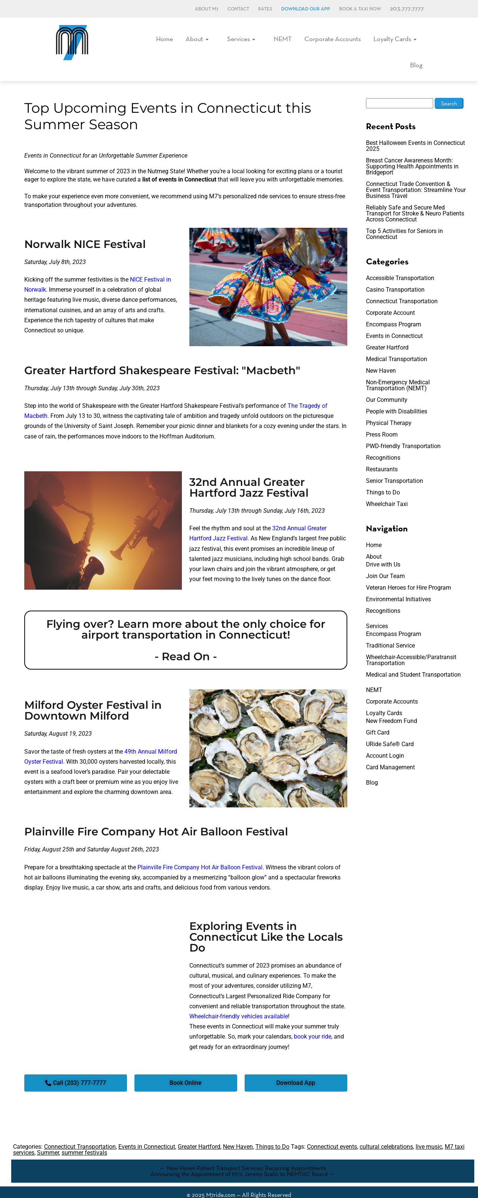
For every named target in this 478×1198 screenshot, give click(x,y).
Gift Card (377, 718)
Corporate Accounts (315, 41)
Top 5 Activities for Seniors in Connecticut (404, 220)
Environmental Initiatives (398, 585)
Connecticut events (332, 1132)
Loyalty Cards (373, 41)
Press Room (382, 420)
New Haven (381, 356)
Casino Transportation (395, 275)
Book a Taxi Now (360, 9)
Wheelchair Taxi (387, 490)
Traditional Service (390, 631)
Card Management (390, 753)
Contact (238, 9)
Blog (418, 41)
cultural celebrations (386, 1132)
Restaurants (382, 455)
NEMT (267, 41)
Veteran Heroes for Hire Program (408, 573)
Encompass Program (393, 310)
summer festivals (84, 1138)
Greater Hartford (387, 333)
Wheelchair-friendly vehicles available (238, 1002)
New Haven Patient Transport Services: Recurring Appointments (242, 1154)
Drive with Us (383, 550)
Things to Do (383, 478)
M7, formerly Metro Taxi (72, 42)
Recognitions (383, 443)
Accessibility (261, 1190)
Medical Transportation (396, 345)
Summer (48, 1138)
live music (429, 1132)
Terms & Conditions (223, 1190)
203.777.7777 (407, 9)
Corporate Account (390, 298)
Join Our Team (385, 562)
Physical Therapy (389, 409)
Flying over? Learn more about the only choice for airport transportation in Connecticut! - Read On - (185, 626)
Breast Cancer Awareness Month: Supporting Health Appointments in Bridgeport (412, 152)
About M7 (206, 9)
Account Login (385, 741)
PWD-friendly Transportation (403, 432)
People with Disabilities (396, 397)
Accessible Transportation (400, 264)
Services (227, 41)
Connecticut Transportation (402, 287)
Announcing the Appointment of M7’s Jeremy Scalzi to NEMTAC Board (242, 1160)
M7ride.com (220, 1181)
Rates (265, 9)
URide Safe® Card (390, 730)
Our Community (386, 385)
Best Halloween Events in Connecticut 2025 (415, 132)
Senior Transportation (394, 467)
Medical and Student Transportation (413, 660)
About (187, 41)
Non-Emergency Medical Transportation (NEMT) (398, 371)
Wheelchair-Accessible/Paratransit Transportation (411, 646)
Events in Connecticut (394, 322)
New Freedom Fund (391, 707)
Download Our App (305, 9)
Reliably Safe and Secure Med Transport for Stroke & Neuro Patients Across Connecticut (415, 199)
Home (158, 41)
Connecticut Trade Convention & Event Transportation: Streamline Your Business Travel (416, 176)
